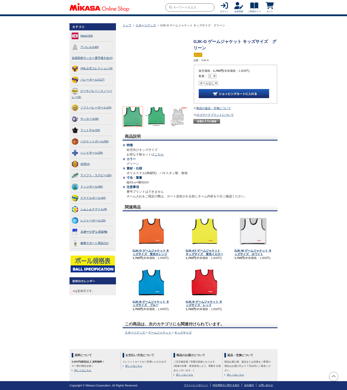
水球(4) (85, 164)
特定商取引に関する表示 (226, 385)
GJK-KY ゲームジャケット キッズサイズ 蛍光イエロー (204, 252)
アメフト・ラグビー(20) (95, 175)
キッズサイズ (183, 332)
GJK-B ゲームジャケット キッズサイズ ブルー (151, 303)
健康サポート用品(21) (94, 243)
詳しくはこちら (82, 370)
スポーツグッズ (146, 25)
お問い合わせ (265, 385)
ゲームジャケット (160, 332)
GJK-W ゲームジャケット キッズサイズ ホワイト (253, 252)
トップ (127, 25)
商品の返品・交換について (213, 108)
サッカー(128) (89, 118)
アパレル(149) (89, 47)
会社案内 (249, 385)
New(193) (86, 35)
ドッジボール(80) (91, 186)
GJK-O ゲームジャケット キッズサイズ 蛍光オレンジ (151, 252)
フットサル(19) (90, 130)
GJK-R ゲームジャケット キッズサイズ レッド (204, 303)
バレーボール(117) (92, 79)
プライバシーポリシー (196, 385)
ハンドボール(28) (91, 152)
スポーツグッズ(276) (93, 231)
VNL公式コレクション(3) (96, 68)
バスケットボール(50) (94, 141)
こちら (159, 154)
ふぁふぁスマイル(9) (93, 209)
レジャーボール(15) (93, 220)
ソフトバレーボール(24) (95, 107)
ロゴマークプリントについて (215, 114)
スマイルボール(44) (93, 198)
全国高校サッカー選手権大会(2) (92, 58)
